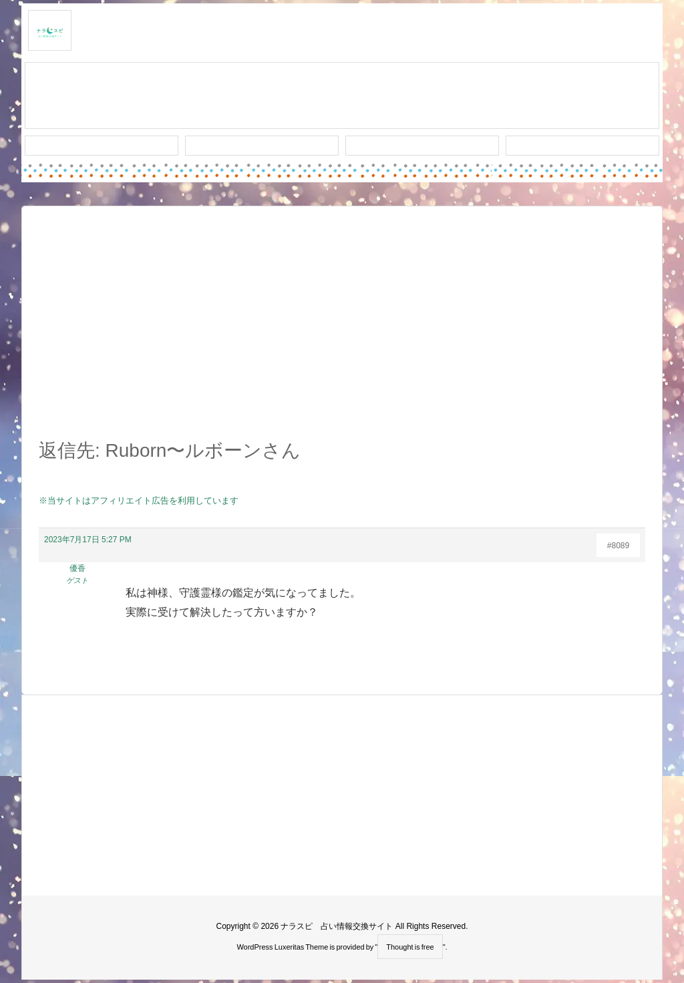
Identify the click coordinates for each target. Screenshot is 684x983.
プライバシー (582, 146)
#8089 (618, 545)
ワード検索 (262, 146)
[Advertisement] (342, 329)
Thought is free (410, 947)
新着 (101, 146)
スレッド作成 (342, 96)
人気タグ (422, 146)
